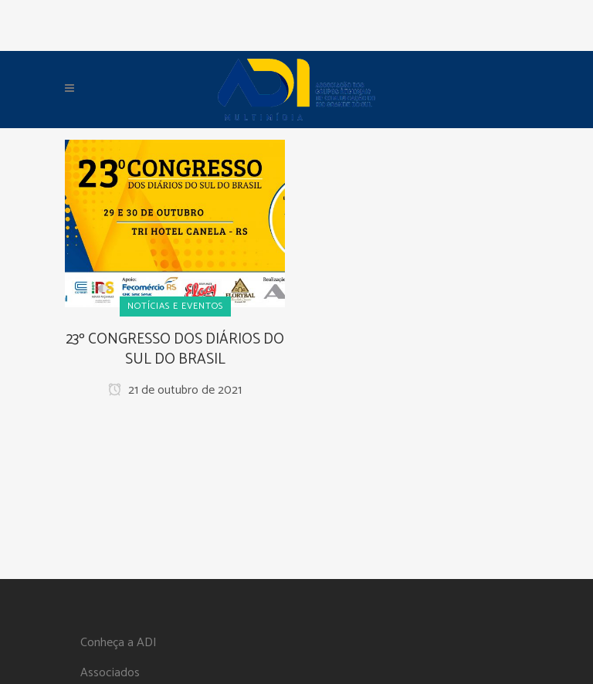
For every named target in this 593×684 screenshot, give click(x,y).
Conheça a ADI (118, 643)
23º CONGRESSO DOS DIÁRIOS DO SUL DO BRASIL (175, 349)
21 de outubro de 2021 (175, 390)
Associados (110, 673)
